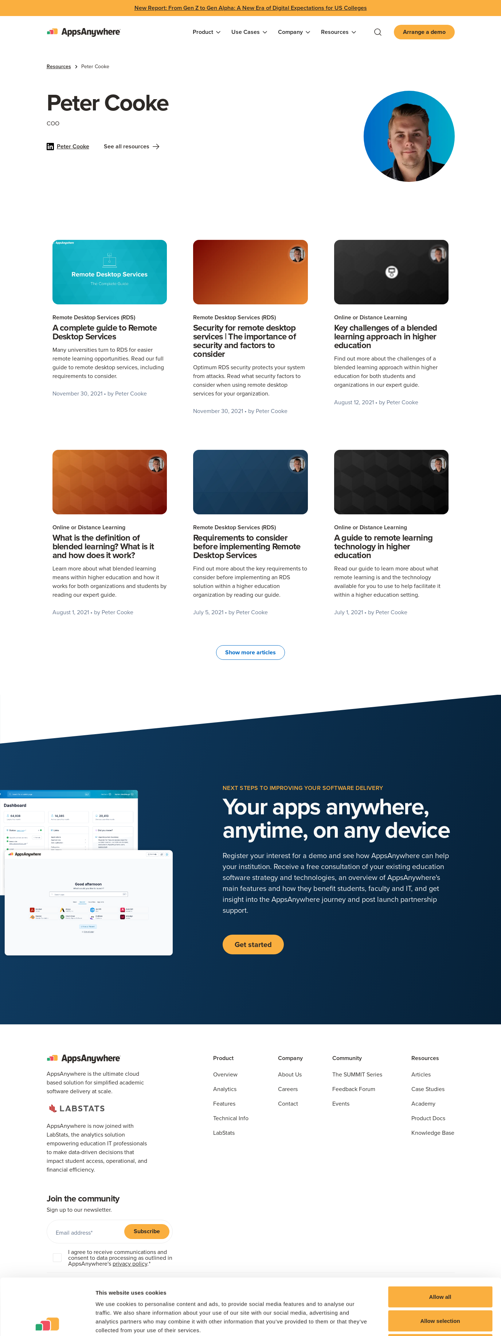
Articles (421, 1074)
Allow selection (440, 1264)
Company (290, 1058)
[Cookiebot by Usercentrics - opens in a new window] (47, 1321)
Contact (288, 1103)
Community (347, 1058)
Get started (253, 944)
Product (223, 1058)
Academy (423, 1103)
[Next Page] (250, 652)
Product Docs (428, 1118)
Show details (382, 1322)
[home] (84, 32)
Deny (440, 1288)
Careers (288, 1089)
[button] (207, 32)
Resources (59, 66)
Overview (225, 1074)
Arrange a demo (424, 32)
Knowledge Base (432, 1133)
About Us (290, 1074)
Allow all (440, 1240)
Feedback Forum (353, 1089)
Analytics (224, 1089)
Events (340, 1103)
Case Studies (428, 1089)
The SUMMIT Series (357, 1074)
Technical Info (230, 1118)
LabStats (224, 1133)
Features (224, 1103)
